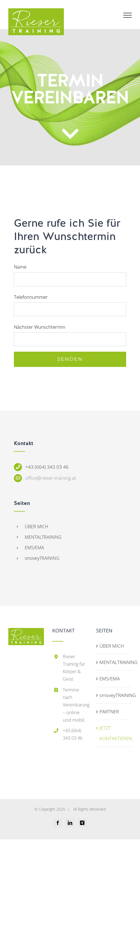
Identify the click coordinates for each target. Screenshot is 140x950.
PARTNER (109, 711)
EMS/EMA (34, 548)
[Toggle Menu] (127, 15)
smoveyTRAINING (42, 558)
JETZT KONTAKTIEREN (114, 733)
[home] (26, 633)
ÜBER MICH (36, 526)
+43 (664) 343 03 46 (47, 467)
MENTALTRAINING (43, 537)
